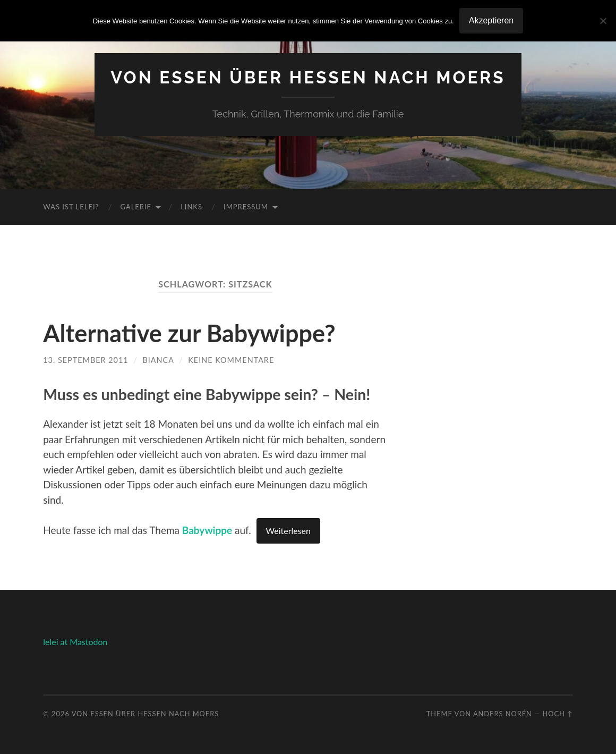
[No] (602, 20)
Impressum (246, 206)
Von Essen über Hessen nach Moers (307, 77)
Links (191, 206)
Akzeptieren (491, 20)
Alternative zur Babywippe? (189, 333)
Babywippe (207, 530)
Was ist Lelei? (71, 206)
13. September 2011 (85, 360)
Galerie (135, 206)
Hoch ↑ (558, 713)
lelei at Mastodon (75, 642)
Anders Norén (502, 713)
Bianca (158, 360)
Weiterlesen (288, 531)
